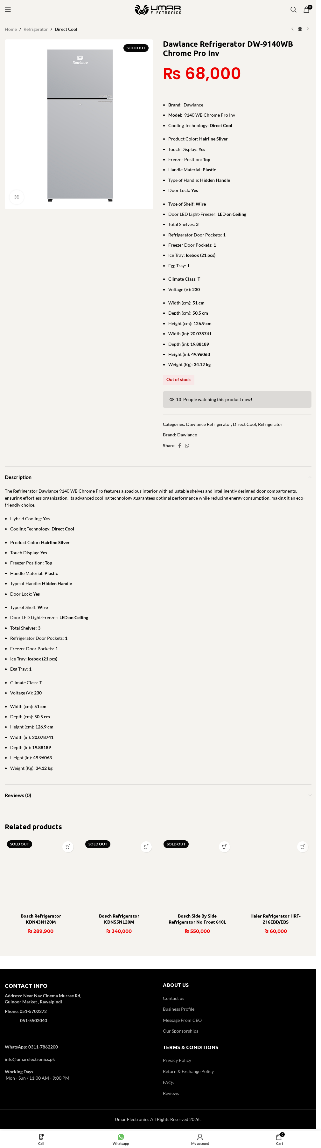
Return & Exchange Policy (188, 1071)
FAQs (168, 1082)
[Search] (293, 9)
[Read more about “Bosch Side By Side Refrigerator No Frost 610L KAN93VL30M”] (224, 846)
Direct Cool (66, 29)
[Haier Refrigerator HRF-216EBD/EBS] (275, 874)
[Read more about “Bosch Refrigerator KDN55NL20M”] (146, 846)
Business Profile (178, 1009)
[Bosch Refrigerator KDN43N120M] (41, 874)
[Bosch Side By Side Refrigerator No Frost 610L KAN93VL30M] (197, 874)
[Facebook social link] (179, 445)
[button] (302, 846)
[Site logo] (158, 9)
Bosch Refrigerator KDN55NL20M (119, 919)
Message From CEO (182, 1020)
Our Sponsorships (180, 1031)
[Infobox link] (79, 1007)
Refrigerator (36, 29)
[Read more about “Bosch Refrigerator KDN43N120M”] (67, 846)
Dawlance (187, 434)
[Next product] (307, 29)
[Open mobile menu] (8, 9)
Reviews (171, 1093)
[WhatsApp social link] (187, 445)
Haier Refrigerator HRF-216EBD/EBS (275, 919)
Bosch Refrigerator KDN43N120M (41, 919)
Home (11, 29)
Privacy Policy (177, 1060)
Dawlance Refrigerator (208, 424)
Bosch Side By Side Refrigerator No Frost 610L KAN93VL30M (197, 922)
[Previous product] (292, 29)
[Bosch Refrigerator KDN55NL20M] (119, 874)
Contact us (173, 998)
